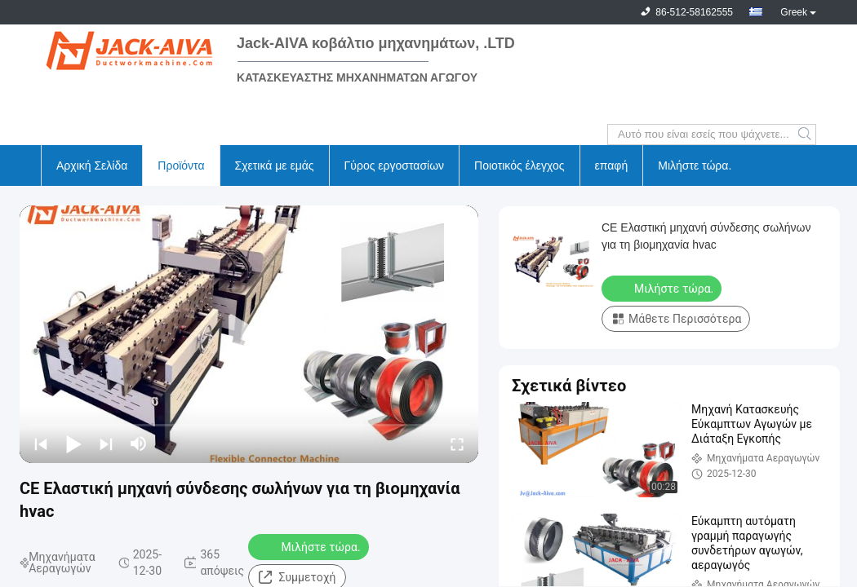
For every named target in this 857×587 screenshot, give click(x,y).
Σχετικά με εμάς (274, 165)
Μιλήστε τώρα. (694, 165)
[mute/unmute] (138, 443)
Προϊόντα (181, 165)
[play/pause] (73, 443)
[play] (249, 334)
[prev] (40, 443)
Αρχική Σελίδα (91, 165)
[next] (106, 443)
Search (806, 134)
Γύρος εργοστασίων (394, 165)
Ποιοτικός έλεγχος (519, 165)
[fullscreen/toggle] (457, 443)
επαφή (611, 165)
